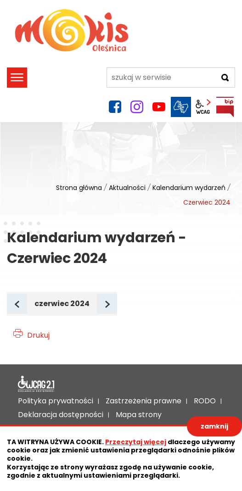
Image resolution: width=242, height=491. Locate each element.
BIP (225, 107)
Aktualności (127, 187)
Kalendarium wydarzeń (188, 187)
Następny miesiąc (116, 305)
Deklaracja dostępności (36, 384)
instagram (137, 107)
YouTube (159, 107)
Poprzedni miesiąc (26, 305)
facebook (115, 107)
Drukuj (38, 335)
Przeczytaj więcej (135, 441)
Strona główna (79, 187)
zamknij (214, 426)
